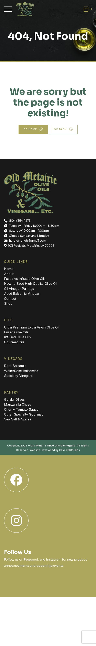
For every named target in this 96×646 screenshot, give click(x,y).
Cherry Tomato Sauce (21, 409)
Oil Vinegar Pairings (19, 289)
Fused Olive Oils (16, 332)
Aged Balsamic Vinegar (22, 293)
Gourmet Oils (14, 342)
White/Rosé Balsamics (21, 371)
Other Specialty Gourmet (23, 414)
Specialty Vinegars (18, 376)
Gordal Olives (14, 399)
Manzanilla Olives (17, 404)
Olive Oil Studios (69, 450)
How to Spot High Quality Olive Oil (30, 284)
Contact (10, 299)
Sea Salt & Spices (17, 419)
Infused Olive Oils (17, 337)
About (9, 274)
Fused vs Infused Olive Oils (24, 279)
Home (8, 269)
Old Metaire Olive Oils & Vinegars (52, 445)
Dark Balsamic (15, 366)
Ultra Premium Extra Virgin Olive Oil (31, 327)
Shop (8, 303)
